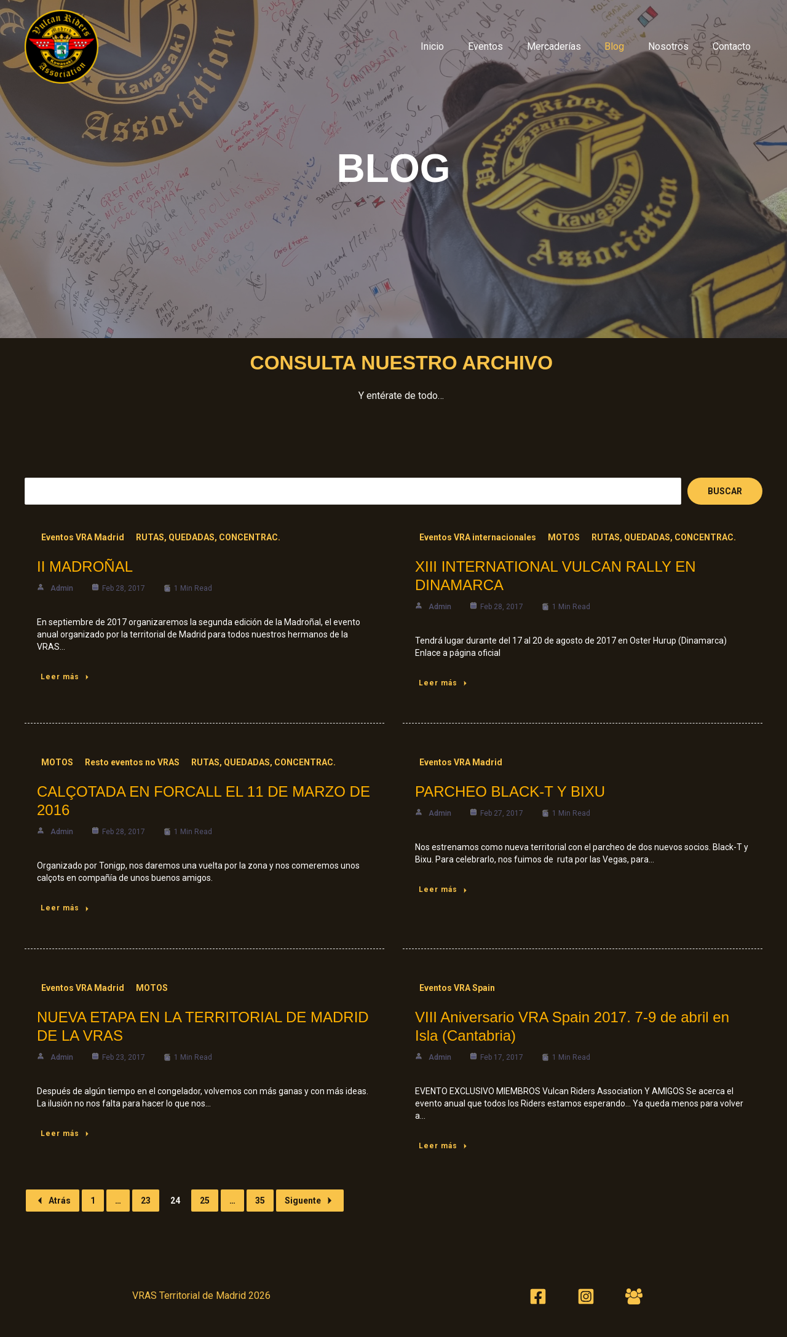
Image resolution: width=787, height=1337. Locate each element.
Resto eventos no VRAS (132, 762)
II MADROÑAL (85, 566)
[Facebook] (538, 1296)
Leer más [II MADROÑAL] (66, 676)
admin (61, 588)
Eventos (503, 46)
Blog (625, 46)
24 (175, 1200)
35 (260, 1200)
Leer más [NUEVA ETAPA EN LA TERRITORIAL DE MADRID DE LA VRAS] (66, 1133)
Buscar (725, 491)
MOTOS (564, 537)
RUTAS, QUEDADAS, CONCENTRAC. (208, 537)
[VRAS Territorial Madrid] (61, 46)
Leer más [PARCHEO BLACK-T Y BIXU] (444, 889)
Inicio (455, 46)
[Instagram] (586, 1296)
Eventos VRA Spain (457, 988)
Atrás (52, 1200)
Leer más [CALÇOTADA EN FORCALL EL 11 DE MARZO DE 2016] (66, 908)
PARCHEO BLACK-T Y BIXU (510, 791)
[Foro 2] (634, 1296)
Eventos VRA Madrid (82, 537)
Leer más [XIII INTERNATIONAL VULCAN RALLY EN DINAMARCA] (444, 683)
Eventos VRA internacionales (477, 537)
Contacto (733, 46)
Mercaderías (568, 46)
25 (205, 1200)
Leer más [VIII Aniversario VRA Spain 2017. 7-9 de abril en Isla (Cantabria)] (444, 1146)
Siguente (310, 1200)
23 (146, 1200)
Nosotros (674, 46)
